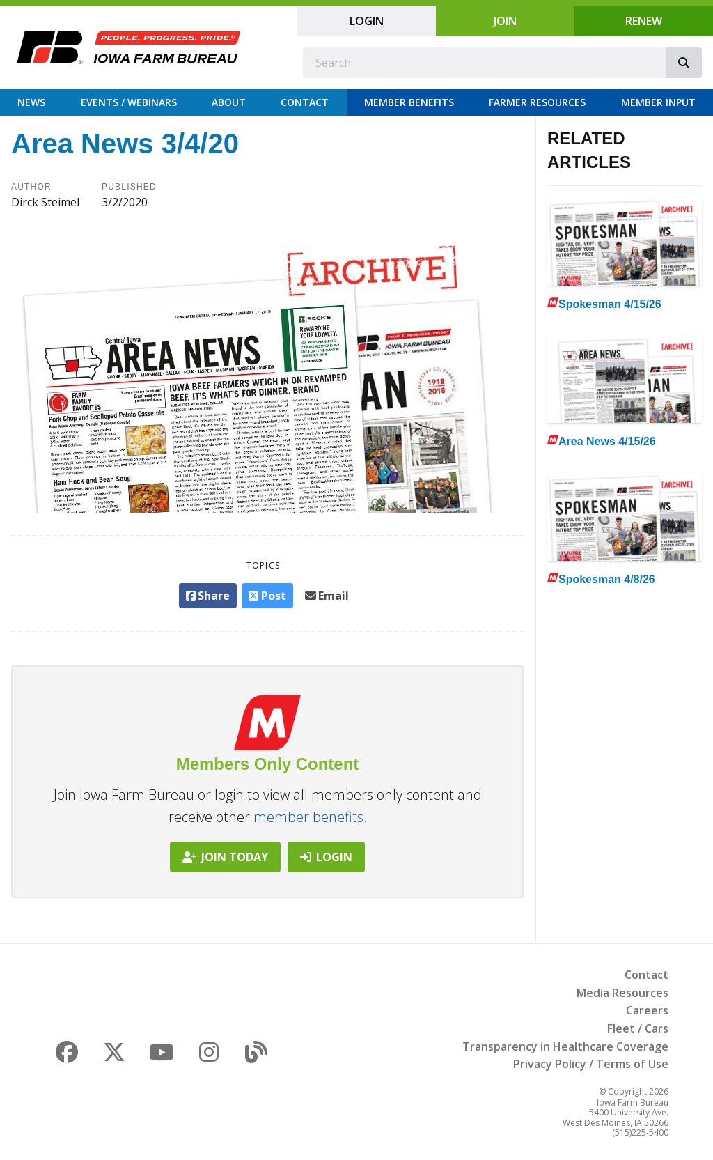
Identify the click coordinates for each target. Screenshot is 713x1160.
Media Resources (622, 992)
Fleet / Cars (637, 1028)
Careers (647, 1010)
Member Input (658, 102)
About (229, 102)
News (31, 102)
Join (505, 21)
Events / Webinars (129, 102)
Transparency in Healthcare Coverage (565, 1046)
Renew (643, 21)
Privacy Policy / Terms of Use (590, 1064)
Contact (305, 102)
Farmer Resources (537, 102)
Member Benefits (409, 102)
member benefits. (310, 816)
